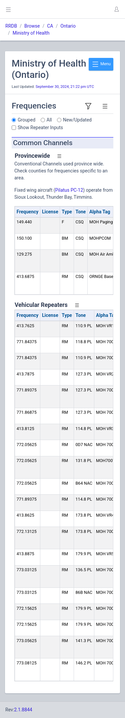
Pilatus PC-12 (69, 190)
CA (50, 26)
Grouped (26, 119)
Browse (32, 26)
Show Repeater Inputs (40, 127)
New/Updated (77, 119)
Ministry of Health (31, 33)
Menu (101, 64)
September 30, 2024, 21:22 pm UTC (65, 87)
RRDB (11, 26)
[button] (116, 9)
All (49, 119)
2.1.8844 (23, 709)
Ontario (68, 26)
